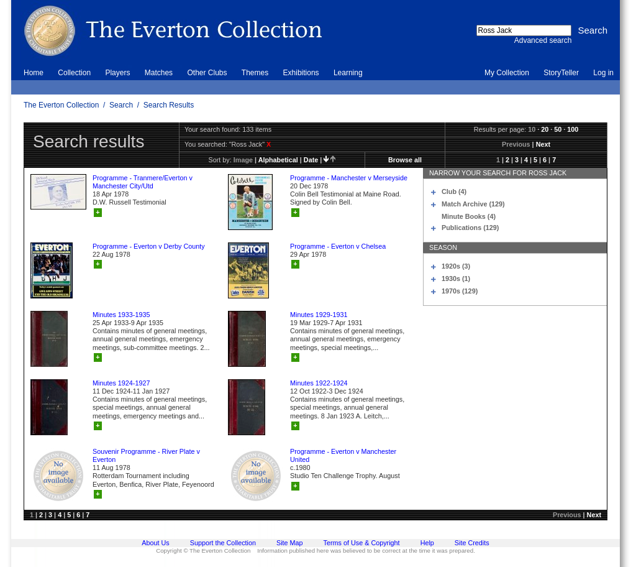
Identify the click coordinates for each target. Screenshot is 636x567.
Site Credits (472, 542)
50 (557, 129)
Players (117, 72)
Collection (74, 72)
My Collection (506, 72)
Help (427, 542)
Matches (159, 72)
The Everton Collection (61, 105)
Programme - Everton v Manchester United (343, 455)
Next (543, 144)
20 (544, 129)
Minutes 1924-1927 (121, 383)
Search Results (168, 105)
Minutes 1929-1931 (318, 314)
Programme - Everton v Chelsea (338, 246)
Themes (255, 72)
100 (572, 129)
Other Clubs (207, 72)
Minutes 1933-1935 (121, 314)
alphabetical (278, 160)
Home (33, 72)
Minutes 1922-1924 (318, 383)
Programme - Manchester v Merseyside (348, 178)
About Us (155, 542)
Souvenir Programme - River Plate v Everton (146, 455)
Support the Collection (223, 542)
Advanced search (543, 40)
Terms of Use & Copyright (362, 542)
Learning (348, 72)
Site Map (289, 542)
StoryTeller (561, 72)
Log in (603, 72)
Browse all (405, 160)
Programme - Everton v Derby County (149, 246)
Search (121, 105)
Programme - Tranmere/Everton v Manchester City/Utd (143, 182)
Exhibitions (301, 72)
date (311, 160)
